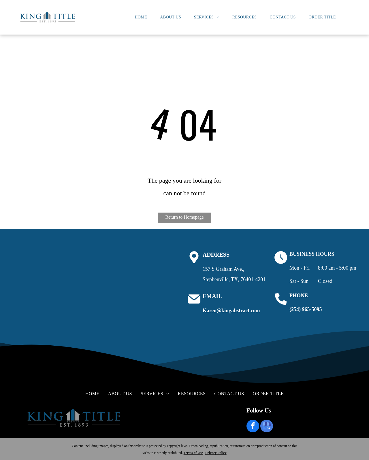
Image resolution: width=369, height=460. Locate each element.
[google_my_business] (266, 427)
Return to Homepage (184, 217)
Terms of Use (193, 453)
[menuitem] (143, 17)
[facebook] (252, 427)
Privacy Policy (216, 453)
